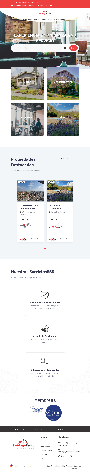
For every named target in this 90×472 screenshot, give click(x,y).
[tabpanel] (30, 212)
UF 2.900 (26, 219)
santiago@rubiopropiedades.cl (23, 5)
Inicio (25, 20)
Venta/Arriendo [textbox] (17, 48)
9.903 (22, 182)
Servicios (56, 20)
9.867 (51, 182)
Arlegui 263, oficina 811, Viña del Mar (25, 3)
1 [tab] (45, 248)
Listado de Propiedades (68, 159)
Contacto (63, 20)
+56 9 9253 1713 (45, 5)
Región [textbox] (39, 48)
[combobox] (16, 48)
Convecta (30, 466)
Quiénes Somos (46, 20)
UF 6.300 (55, 219)
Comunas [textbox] (51, 48)
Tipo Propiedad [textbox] (28, 48)
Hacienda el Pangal (57, 212)
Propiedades (33, 20)
